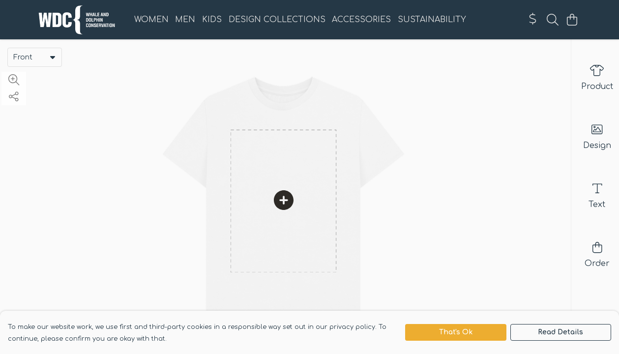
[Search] (552, 20)
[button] (52, 57)
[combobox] (34, 57)
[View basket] (572, 20)
